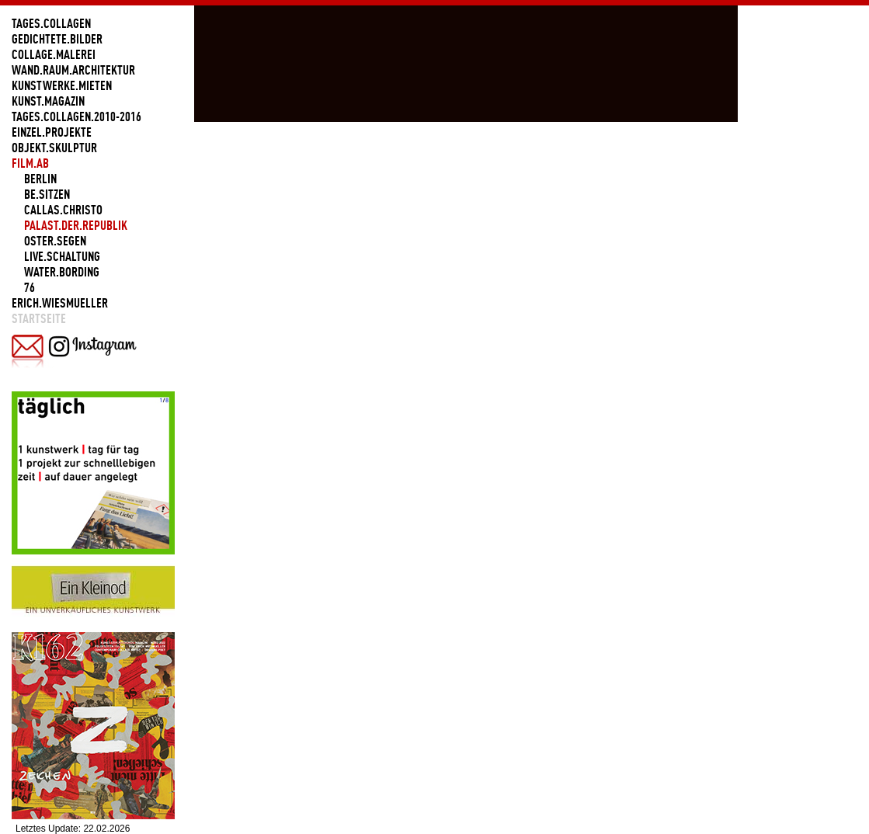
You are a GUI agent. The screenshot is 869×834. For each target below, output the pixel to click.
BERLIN (40, 178)
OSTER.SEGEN (55, 240)
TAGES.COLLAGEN (51, 23)
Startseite (39, 318)
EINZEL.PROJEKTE (52, 132)
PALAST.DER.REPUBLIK (75, 225)
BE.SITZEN (47, 194)
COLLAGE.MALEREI (54, 54)
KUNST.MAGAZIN (48, 101)
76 (29, 287)
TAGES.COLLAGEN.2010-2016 (76, 116)
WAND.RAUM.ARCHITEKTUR (73, 70)
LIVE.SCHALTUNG (62, 256)
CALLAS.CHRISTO (63, 209)
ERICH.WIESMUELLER (60, 303)
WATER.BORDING (61, 272)
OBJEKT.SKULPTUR (54, 147)
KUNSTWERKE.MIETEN (62, 85)
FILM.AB (30, 163)
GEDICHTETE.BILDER (57, 39)
